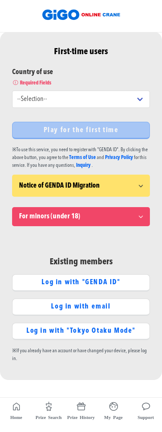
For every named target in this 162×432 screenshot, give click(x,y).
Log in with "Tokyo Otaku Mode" (81, 331)
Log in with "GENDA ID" (80, 282)
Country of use (81, 78)
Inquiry (83, 165)
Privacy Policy (119, 157)
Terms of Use (82, 157)
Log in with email (81, 306)
